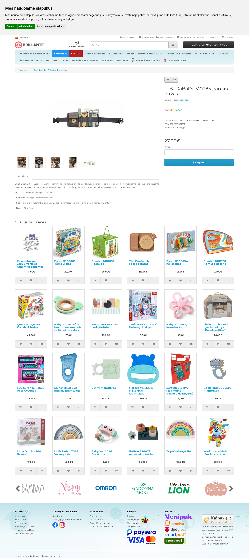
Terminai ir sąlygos (24, 533)
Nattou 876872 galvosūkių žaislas (141, 453)
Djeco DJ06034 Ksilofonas (177, 262)
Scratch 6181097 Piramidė (103, 262)
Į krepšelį (199, 162)
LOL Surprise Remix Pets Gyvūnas (30, 389)
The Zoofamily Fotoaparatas (139, 262)
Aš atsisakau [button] (26, 26)
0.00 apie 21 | (208, 45)
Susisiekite (57, 516)
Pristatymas (21, 523)
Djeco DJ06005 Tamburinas (65, 262)
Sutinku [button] (11, 26)
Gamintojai (95, 516)
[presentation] (17, 489)
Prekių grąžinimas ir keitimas (67, 519)
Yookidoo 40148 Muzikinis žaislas (215, 453)
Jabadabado (183, 99)
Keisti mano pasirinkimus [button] (50, 26)
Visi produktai (96, 519)
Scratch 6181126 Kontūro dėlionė (215, 262)
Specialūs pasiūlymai (100, 523)
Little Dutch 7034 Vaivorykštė (66, 453)
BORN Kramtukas (104, 387)
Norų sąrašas (133, 523)
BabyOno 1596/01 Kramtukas (178, 326)
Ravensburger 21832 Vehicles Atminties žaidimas (30, 263)
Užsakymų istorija (136, 519)
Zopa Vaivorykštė (178, 451)
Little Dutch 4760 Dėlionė (29, 453)
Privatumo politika (24, 530)
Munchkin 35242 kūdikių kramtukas (67, 389)
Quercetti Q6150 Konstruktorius (28, 326)
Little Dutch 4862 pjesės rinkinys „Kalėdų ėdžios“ (216, 327)
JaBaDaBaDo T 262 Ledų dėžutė (105, 326)
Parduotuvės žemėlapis (101, 526)
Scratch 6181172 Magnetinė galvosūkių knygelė (179, 390)
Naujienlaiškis (134, 526)
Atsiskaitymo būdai (24, 526)
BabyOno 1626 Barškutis (102, 453)
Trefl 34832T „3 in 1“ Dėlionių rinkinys (143, 326)
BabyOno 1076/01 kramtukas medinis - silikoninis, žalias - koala (67, 329)
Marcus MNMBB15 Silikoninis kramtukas (141, 390)
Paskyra (131, 516)
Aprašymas (23, 176)
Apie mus (20, 516)
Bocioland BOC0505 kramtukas (217, 389)
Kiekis (167, 146)
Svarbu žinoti (21, 519)
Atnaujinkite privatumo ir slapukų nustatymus (38, 556)
